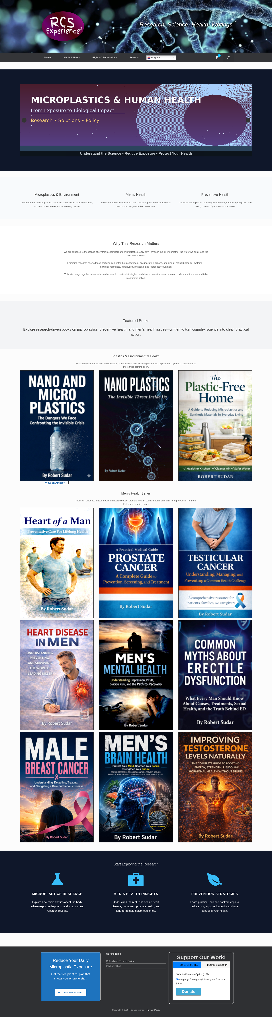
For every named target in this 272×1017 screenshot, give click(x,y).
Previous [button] (24, 120)
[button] (228, 57)
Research (135, 57)
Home (47, 57)
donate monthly (189, 965)
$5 (183, 979)
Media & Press (72, 57)
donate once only (217, 965)
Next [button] (248, 120)
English (154, 57)
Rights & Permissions (105, 57)
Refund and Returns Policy (120, 961)
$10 (197, 979)
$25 (210, 979)
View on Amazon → (56, 482)
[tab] (187, 965)
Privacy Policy (113, 966)
